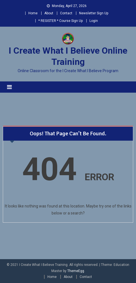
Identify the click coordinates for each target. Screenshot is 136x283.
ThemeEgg (75, 271)
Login (93, 21)
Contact (66, 13)
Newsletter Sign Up (93, 13)
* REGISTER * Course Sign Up (60, 21)
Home (33, 13)
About (48, 13)
